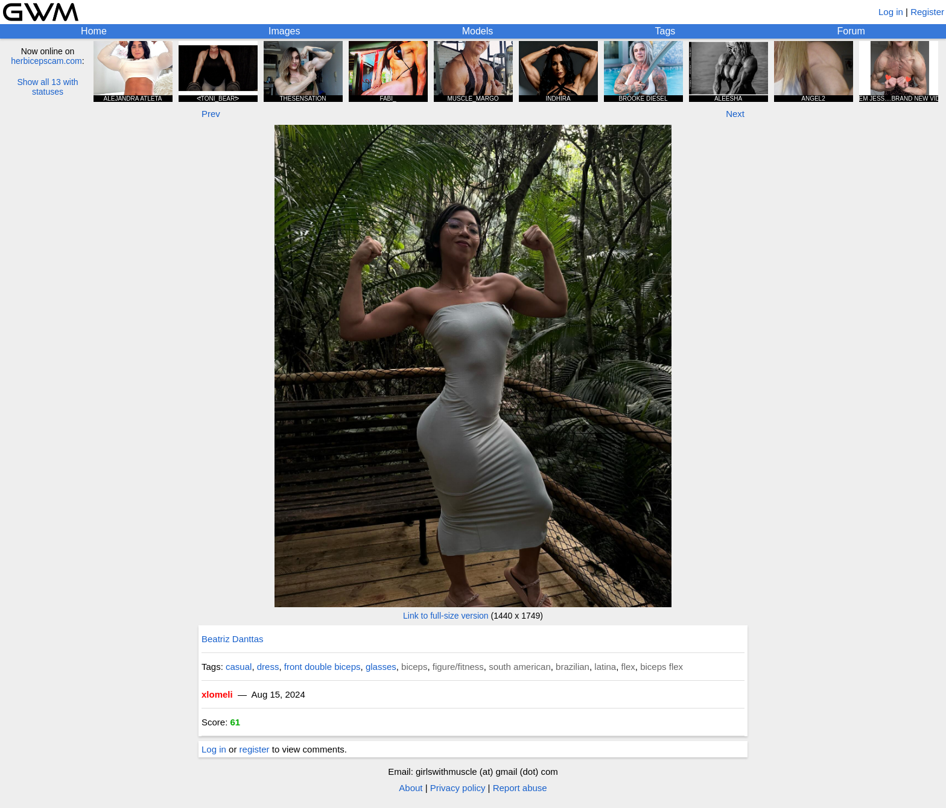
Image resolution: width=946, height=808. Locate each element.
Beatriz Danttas (233, 639)
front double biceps (322, 666)
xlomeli (217, 694)
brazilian (572, 666)
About (410, 788)
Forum (851, 31)
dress (268, 666)
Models (478, 31)
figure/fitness (458, 666)
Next (735, 114)
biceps (414, 666)
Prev (211, 114)
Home (94, 31)
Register (927, 12)
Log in (890, 12)
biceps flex (661, 666)
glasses (381, 666)
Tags (665, 31)
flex (628, 666)
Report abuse (520, 788)
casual (239, 666)
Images (284, 31)
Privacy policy (458, 788)
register (255, 749)
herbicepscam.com (46, 61)
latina (605, 666)
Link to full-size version (446, 615)
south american (520, 666)
